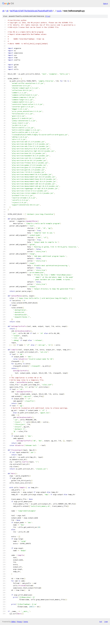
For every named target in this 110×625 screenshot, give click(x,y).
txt (100, 622)
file (48, 16)
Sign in (105, 3)
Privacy (19, 622)
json (106, 622)
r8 (3, 10)
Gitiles (13, 622)
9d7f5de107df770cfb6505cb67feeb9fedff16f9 (31, 10)
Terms (25, 622)
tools (59, 10)
